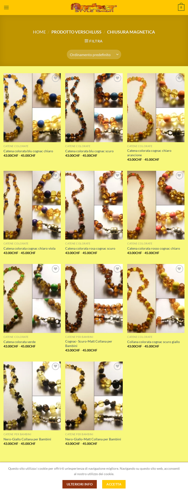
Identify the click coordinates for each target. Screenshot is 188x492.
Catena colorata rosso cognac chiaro (153, 248)
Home (39, 31)
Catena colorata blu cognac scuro (89, 151)
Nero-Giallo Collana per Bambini (27, 439)
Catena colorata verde (20, 342)
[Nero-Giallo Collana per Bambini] (32, 396)
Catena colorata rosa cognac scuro (90, 248)
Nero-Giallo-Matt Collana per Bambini (93, 439)
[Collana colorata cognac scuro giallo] (155, 298)
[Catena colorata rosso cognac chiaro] (155, 205)
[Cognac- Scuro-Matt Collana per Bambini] (94, 298)
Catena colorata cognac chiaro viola (29, 248)
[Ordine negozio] (94, 54)
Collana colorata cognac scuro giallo (153, 342)
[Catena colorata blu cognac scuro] (94, 107)
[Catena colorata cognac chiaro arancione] (155, 107)
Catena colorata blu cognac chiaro (28, 151)
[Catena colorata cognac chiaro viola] (32, 205)
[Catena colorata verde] (32, 298)
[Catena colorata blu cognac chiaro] (32, 107)
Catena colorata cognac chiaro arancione (149, 153)
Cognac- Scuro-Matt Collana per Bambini (88, 343)
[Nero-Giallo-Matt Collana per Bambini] (94, 396)
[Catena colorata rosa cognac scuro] (94, 205)
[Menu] (6, 7)
